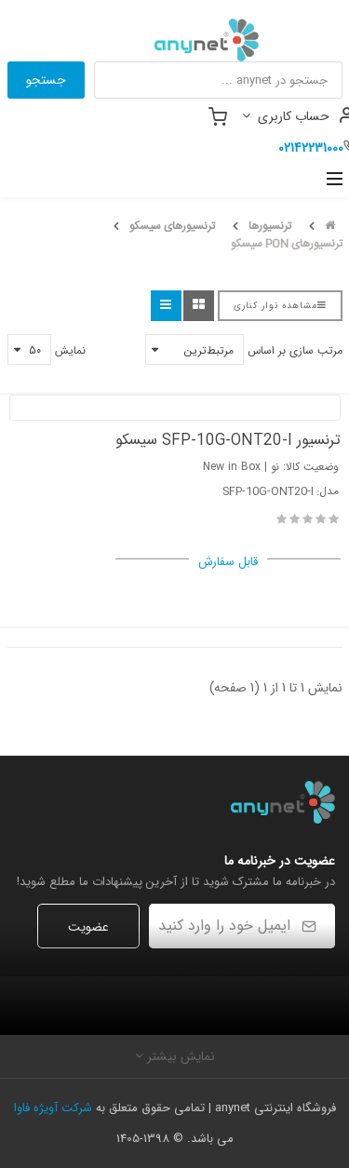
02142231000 (310, 148)
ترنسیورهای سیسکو (172, 226)
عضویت (88, 927)
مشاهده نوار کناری (280, 306)
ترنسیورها (269, 226)
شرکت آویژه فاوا (53, 1108)
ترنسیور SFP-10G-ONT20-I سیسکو (228, 440)
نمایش (70, 350)
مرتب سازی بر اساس (295, 350)
